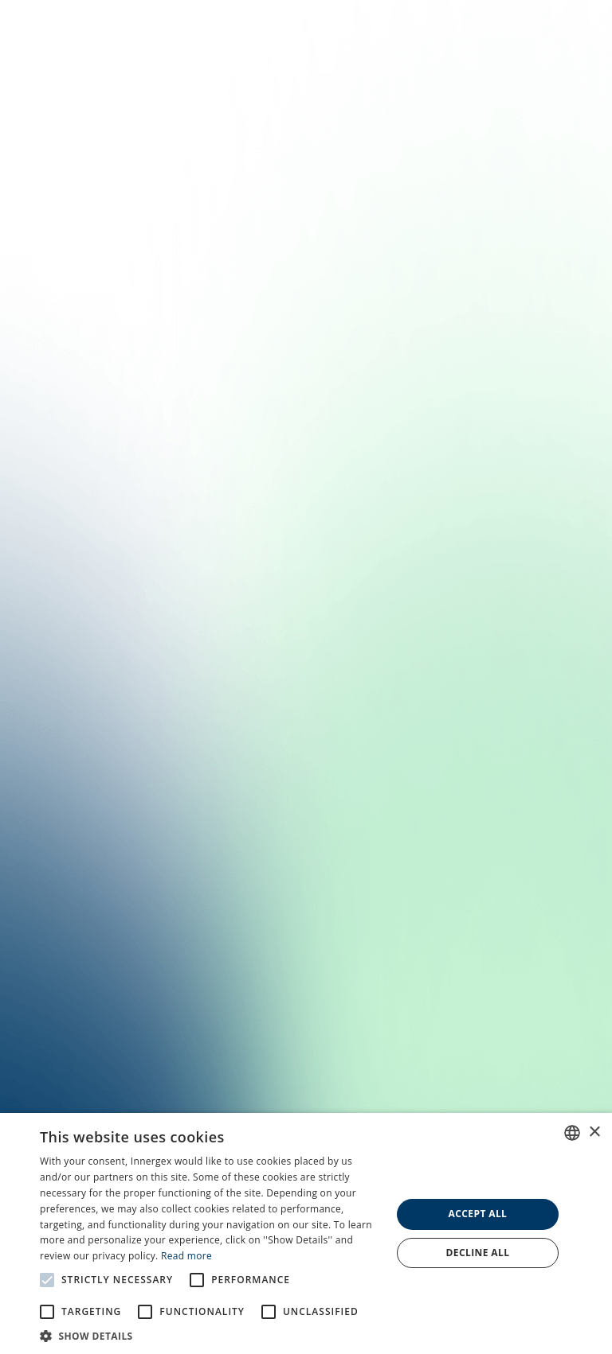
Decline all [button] (478, 1252)
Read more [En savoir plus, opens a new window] (186, 1256)
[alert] (306, 1233)
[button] (210, 1335)
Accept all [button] (478, 1213)
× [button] (594, 1132)
